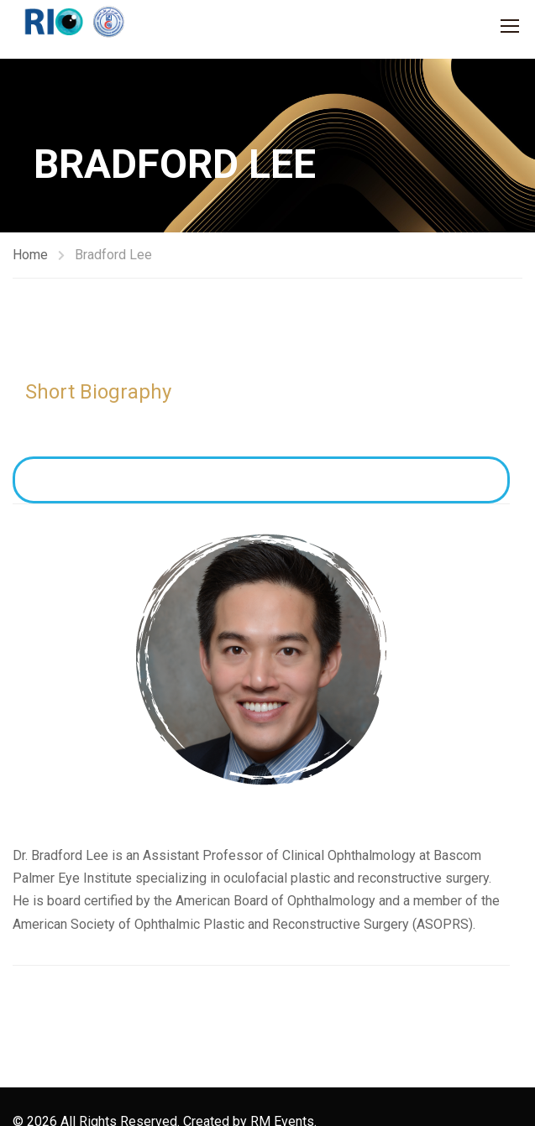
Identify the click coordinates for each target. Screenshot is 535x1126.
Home (30, 255)
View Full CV (261, 480)
